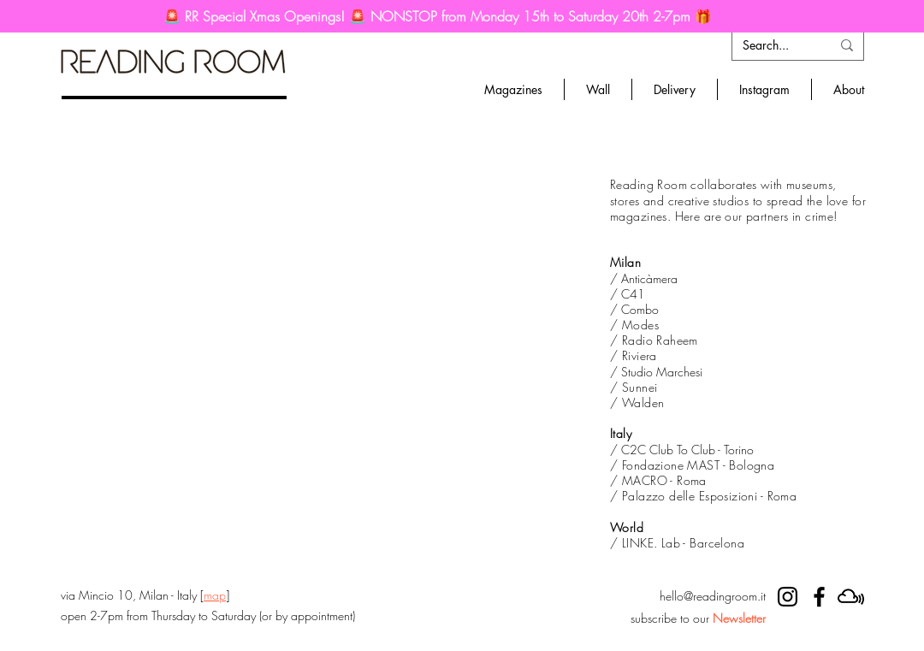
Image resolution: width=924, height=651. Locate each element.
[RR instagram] (787, 596)
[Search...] (774, 45)
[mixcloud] (851, 596)
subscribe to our (698, 618)
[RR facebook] (819, 596)
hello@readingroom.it (713, 596)
